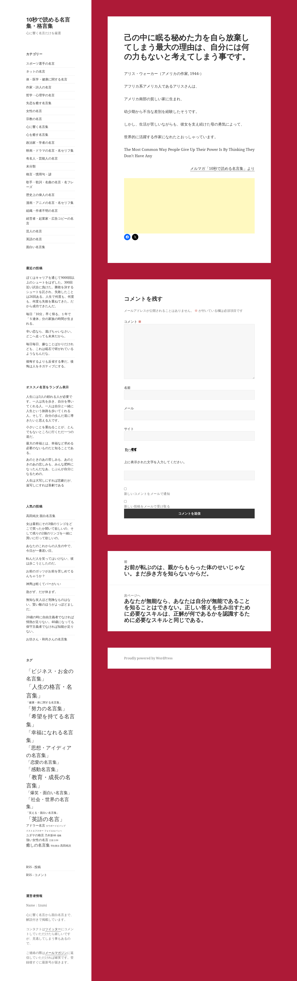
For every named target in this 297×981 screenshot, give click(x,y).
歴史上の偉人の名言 (40, 195)
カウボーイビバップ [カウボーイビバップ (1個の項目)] (55, 825)
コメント (132, 321)
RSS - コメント (36, 875)
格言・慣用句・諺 (38, 174)
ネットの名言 (35, 71)
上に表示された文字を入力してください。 (155, 462)
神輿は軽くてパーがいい (43, 584)
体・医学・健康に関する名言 (46, 79)
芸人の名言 (34, 231)
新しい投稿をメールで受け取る (147, 506)
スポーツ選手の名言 (40, 63)
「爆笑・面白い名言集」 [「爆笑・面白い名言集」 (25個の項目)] (49, 792)
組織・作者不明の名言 (42, 210)
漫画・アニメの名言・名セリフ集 (50, 202)
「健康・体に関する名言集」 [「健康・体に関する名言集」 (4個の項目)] (44, 702)
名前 (127, 388)
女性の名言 (34, 111)
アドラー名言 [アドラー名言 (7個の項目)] (35, 825)
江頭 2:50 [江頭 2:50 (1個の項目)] (53, 840)
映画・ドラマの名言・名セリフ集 (50, 150)
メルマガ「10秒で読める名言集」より (222, 168)
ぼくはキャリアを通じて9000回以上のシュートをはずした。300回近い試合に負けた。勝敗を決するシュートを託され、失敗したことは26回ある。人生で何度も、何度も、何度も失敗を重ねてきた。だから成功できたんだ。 (50, 291)
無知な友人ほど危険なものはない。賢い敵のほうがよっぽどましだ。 (50, 604)
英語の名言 (34, 239)
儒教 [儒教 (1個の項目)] (59, 835)
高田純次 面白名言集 (40, 516)
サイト (129, 429)
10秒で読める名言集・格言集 (48, 22)
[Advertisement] (189, 205)
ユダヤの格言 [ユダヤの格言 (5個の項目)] (35, 835)
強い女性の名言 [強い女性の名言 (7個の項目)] (37, 839)
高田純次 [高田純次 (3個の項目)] (65, 845)
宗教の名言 (34, 119)
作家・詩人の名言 (38, 87)
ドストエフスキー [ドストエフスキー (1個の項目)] (35, 830)
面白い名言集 (35, 247)
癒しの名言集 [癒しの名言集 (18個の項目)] (38, 845)
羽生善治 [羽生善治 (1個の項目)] (55, 845)
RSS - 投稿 (33, 867)
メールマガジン (56, 953)
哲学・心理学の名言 (40, 95)
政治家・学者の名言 (40, 142)
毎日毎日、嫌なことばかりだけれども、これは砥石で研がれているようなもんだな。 (50, 349)
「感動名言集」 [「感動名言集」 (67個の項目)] (43, 769)
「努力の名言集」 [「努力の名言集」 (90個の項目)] (46, 708)
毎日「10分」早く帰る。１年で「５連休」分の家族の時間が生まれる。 (50, 319)
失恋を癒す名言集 (38, 103)
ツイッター (53, 929)
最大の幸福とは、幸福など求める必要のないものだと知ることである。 (50, 448)
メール (129, 408)
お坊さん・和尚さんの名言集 (46, 639)
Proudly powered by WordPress (148, 658)
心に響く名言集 (37, 127)
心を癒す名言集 (37, 134)
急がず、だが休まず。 (42, 592)
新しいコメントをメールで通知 (147, 493)
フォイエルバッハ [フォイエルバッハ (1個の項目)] (53, 830)
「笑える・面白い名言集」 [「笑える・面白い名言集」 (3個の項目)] (42, 813)
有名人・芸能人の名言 (42, 158)
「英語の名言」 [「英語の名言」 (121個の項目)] (45, 819)
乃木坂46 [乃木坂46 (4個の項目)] (50, 835)
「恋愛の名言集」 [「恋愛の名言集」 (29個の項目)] (43, 762)
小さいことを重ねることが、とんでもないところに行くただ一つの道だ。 (50, 432)
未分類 (31, 166)
